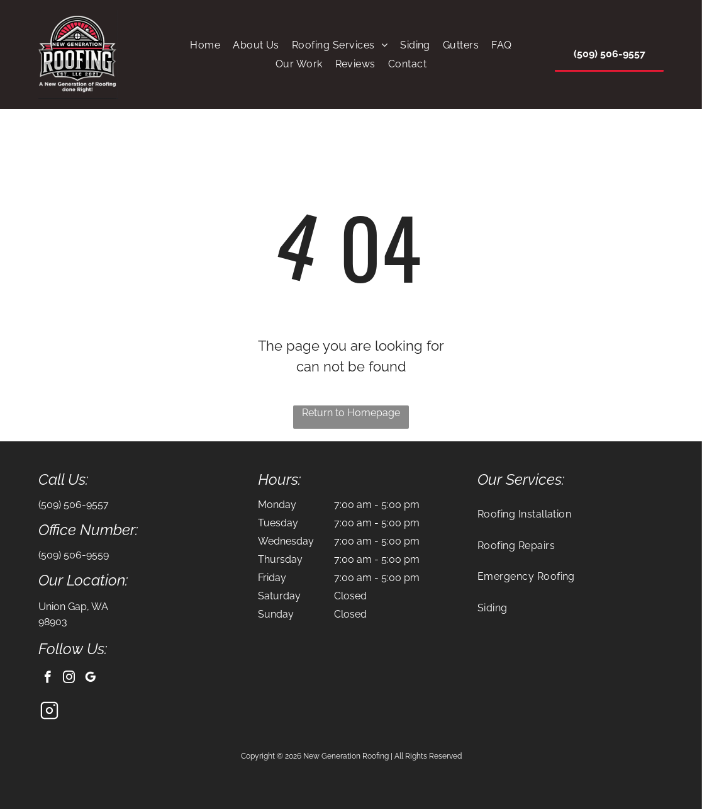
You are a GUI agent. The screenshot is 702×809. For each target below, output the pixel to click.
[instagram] (69, 678)
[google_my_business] (90, 678)
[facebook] (47, 678)
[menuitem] (205, 45)
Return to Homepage (351, 413)
